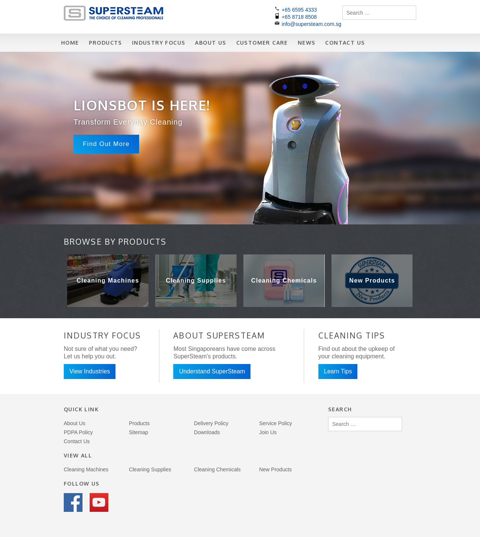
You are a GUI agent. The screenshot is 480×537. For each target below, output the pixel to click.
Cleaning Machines (86, 469)
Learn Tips (338, 371)
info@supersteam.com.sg (311, 24)
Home (70, 42)
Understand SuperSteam (212, 371)
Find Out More (106, 143)
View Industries (89, 371)
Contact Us (345, 42)
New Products (275, 469)
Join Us (268, 432)
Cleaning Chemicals (217, 469)
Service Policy (275, 423)
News (307, 42)
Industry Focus (159, 42)
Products (105, 42)
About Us (210, 42)
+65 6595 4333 (299, 10)
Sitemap (138, 432)
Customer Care (262, 42)
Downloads (207, 432)
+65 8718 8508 (299, 17)
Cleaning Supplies (150, 469)
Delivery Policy (211, 423)
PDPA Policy (78, 432)
